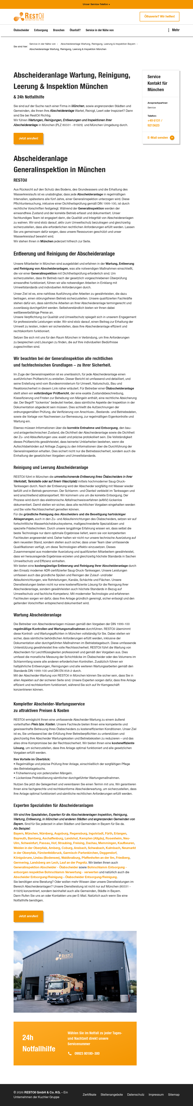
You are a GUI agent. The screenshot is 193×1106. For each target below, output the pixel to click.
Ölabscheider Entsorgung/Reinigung (91, 877)
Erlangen (120, 833)
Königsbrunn (23, 857)
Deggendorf (108, 852)
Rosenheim (114, 838)
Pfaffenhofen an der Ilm (98, 857)
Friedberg (123, 857)
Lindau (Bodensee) (46, 857)
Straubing (65, 843)
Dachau (91, 843)
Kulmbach (113, 848)
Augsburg (61, 833)
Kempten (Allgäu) (91, 838)
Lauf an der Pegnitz (73, 862)
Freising (78, 843)
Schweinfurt (29, 843)
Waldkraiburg (70, 857)
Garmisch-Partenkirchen (80, 852)
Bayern (18, 833)
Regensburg (78, 833)
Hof (53, 843)
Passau (44, 843)
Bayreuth (20, 838)
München (31, 833)
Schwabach (96, 848)
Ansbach (80, 848)
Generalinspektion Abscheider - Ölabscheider (46, 867)
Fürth (108, 833)
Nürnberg (46, 833)
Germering (21, 862)
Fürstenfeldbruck (50, 852)
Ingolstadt (96, 833)
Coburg (67, 848)
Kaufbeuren (126, 843)
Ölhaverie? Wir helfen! (159, 16)
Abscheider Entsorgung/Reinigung (38, 877)
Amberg (54, 848)
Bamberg (34, 838)
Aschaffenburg (52, 838)
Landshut (71, 838)
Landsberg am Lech (44, 862)
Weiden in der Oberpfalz (30, 848)
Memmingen (107, 843)
